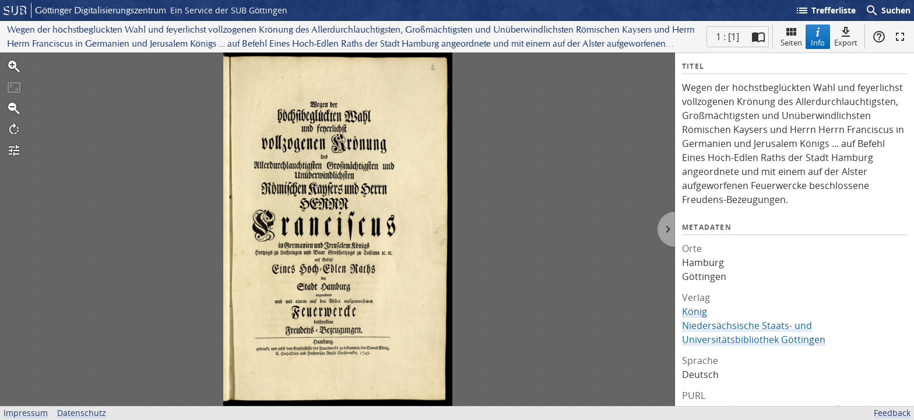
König (694, 311)
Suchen (888, 11)
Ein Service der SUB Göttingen (228, 10)
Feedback (892, 412)
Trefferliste (825, 11)
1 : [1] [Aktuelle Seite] (727, 36)
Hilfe (879, 37)
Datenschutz (81, 412)
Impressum (25, 412)
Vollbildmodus (900, 37)
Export (845, 36)
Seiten (791, 36)
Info (818, 36)
